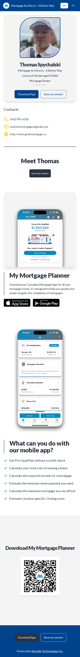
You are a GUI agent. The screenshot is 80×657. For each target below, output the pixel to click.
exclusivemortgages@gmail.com (29, 126)
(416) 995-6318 (19, 119)
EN (64, 5)
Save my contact (53, 94)
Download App (26, 94)
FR (73, 5)
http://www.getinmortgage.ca (28, 134)
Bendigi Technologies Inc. (47, 651)
